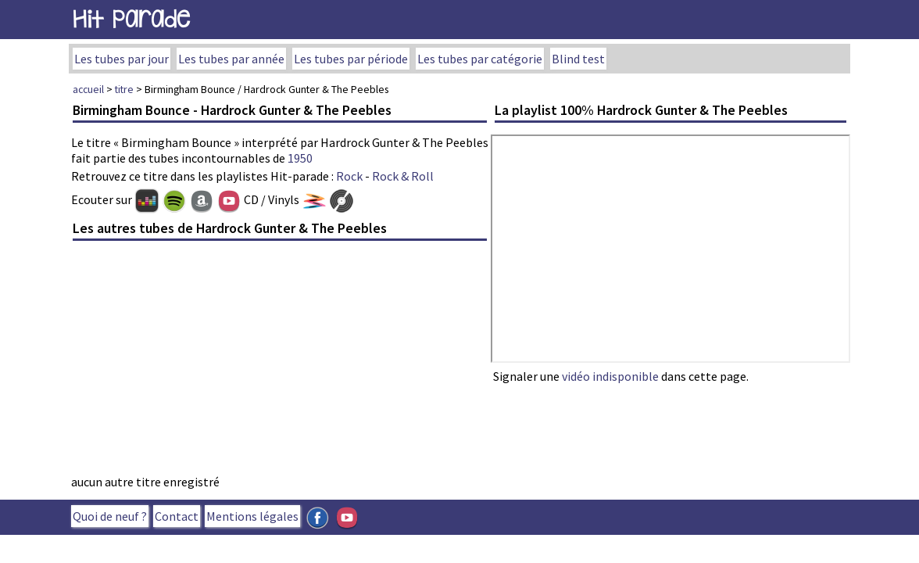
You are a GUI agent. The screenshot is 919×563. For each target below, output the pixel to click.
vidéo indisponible (610, 376)
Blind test (578, 58)
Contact (176, 516)
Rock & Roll (403, 176)
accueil (88, 89)
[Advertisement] (280, 362)
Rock (349, 176)
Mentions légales (252, 516)
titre (124, 89)
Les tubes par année (231, 58)
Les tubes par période (351, 58)
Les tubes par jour (121, 58)
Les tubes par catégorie (479, 58)
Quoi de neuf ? (110, 516)
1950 (300, 158)
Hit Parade (131, 19)
